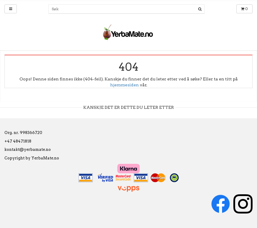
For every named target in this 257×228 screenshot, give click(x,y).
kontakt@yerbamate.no (27, 149)
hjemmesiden (124, 85)
